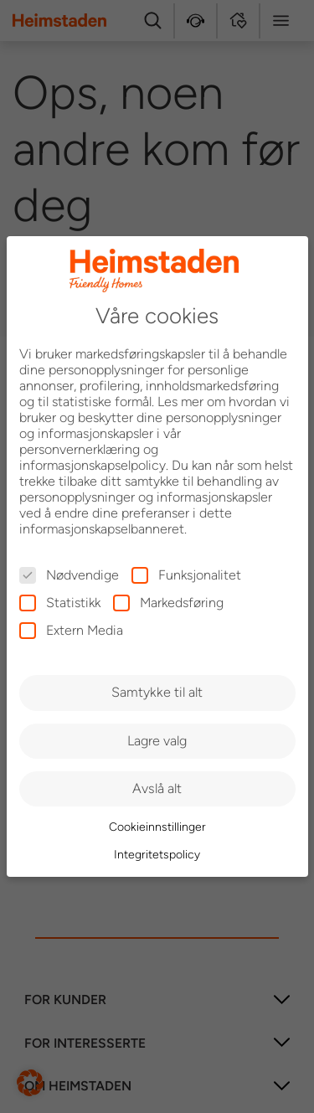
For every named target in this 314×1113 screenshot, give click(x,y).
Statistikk (59, 603)
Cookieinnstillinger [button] (157, 827)
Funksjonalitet (186, 575)
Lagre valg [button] (157, 741)
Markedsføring (168, 603)
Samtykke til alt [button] (157, 692)
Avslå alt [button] (157, 788)
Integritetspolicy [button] (157, 855)
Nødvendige (69, 575)
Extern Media (71, 630)
